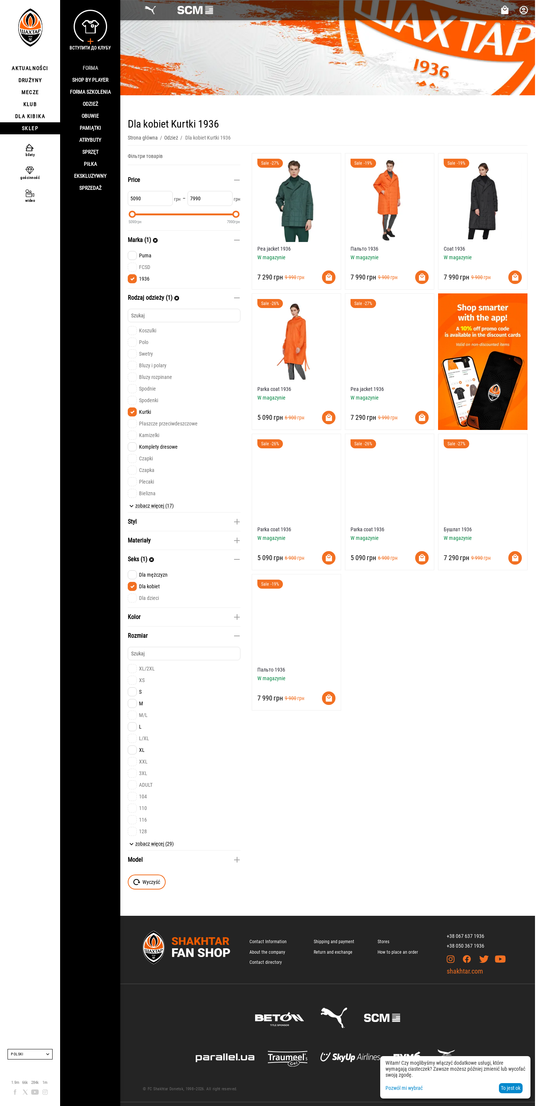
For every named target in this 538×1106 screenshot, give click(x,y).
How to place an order (398, 952)
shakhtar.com (465, 971)
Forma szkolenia (90, 92)
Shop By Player (90, 80)
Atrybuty (90, 140)
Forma (90, 68)
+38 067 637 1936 (465, 936)
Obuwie (90, 116)
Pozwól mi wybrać (404, 1088)
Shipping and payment (334, 941)
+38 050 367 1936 (465, 946)
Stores (383, 941)
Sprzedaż (90, 188)
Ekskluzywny (90, 176)
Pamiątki (90, 128)
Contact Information (268, 941)
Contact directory (265, 962)
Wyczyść (146, 882)
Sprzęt (90, 152)
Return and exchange (333, 952)
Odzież (90, 104)
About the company (267, 952)
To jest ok (510, 1088)
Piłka (90, 164)
